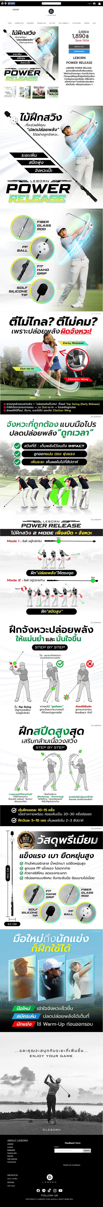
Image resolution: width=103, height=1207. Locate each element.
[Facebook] (2, 3)
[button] (99, 3)
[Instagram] (55, 1190)
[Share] (11, 3)
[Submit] (87, 1151)
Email (56, 1147)
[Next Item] (55, 55)
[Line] (44, 1190)
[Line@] (6, 3)
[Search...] (51, 3)
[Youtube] (60, 1190)
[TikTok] (49, 1190)
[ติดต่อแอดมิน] (79, 51)
